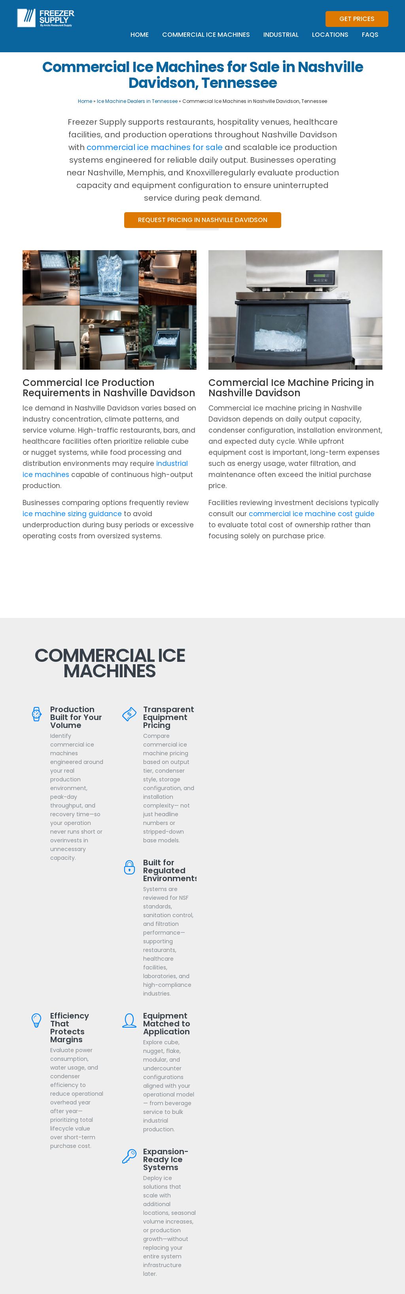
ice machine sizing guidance (72, 514)
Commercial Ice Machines (206, 34)
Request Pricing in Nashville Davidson (202, 219)
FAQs (370, 34)
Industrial (281, 34)
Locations (330, 34)
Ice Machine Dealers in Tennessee (137, 101)
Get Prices (357, 18)
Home (140, 34)
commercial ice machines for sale (155, 147)
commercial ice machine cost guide (312, 514)
